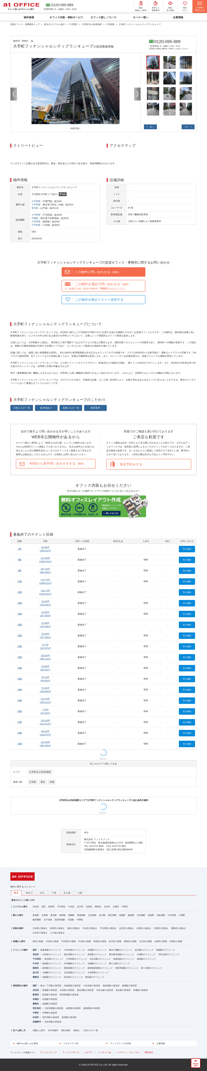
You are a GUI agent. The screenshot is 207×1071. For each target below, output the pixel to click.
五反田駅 (92, 915)
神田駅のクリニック (146, 959)
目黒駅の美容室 (49, 999)
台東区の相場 (160, 941)
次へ (187, 127)
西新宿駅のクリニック (74, 968)
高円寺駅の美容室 (50, 1017)
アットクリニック (48, 1052)
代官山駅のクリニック (168, 954)
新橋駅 (71, 915)
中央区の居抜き (89, 928)
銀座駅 (131, 915)
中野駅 (80, 919)
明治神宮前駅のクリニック (121, 954)
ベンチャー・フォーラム (127, 1052)
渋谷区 (36, 906)
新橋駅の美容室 (129, 985)
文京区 (107, 906)
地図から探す (39, 1030)
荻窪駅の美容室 (69, 1017)
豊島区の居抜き (178, 928)
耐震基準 (95, 408)
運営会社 (149, 1052)
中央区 (71, 906)
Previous (14, 94)
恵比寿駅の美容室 (85, 990)
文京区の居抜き (40, 933)
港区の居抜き (73, 928)
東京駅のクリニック (53, 959)
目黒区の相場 (175, 941)
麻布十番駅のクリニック (120, 950)
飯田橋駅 (37, 919)
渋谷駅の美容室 (67, 990)
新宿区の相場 (99, 941)
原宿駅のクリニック (96, 954)
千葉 (54, 892)
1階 (20, 549)
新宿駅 (36, 915)
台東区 (116, 906)
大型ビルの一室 (21, 408)
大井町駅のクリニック (98, 972)
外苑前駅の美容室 (72, 985)
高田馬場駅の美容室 (69, 994)
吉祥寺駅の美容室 (52, 1022)
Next (137, 94)
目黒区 (89, 906)
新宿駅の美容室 (49, 994)
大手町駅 (36, 201)
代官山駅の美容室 (104, 990)
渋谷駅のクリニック (51, 954)
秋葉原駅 (81, 915)
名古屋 (67, 892)
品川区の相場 (115, 941)
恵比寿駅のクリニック (74, 954)
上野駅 (182, 915)
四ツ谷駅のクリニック (151, 968)
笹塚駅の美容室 (140, 990)
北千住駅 (48, 919)
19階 (19, 722)
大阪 (80, 892)
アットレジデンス (70, 1052)
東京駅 (35, 208)
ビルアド (88, 1052)
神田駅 (62, 915)
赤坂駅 (151, 915)
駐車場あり (46, 408)
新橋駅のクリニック (165, 950)
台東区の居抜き (143, 928)
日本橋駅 (141, 915)
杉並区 (36, 1017)
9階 (20, 559)
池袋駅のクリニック (51, 977)
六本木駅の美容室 (91, 985)
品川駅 (102, 915)
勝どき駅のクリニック (119, 963)
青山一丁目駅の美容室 (50, 985)
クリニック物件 (20, 950)
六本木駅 (172, 915)
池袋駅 (122, 915)
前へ (152, 127)
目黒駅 (71, 919)
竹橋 (52, 782)
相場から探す (19, 941)
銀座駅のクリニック (51, 963)
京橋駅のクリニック (96, 963)
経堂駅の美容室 (73, 1008)
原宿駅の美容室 (49, 990)
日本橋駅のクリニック (74, 963)
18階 (19, 603)
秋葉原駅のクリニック (123, 959)
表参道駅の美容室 (111, 985)
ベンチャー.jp (104, 1052)
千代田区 (61, 906)
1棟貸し (77, 1030)
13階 (19, 592)
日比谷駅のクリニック (100, 959)
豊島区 (98, 906)
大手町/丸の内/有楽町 (40, 772)
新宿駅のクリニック (51, 968)
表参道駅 (161, 915)
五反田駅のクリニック (74, 972)
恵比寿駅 (112, 915)
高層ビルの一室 (71, 408)
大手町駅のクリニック (76, 959)
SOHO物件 (53, 1030)
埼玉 (42, 892)
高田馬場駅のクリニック (126, 968)
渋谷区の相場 (52, 941)
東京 (43, 782)
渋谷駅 (45, 915)
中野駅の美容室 (49, 1013)
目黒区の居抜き (161, 928)
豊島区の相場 (130, 941)
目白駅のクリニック (73, 977)
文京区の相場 (145, 941)
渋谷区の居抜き (40, 928)
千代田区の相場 (68, 941)
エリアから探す (20, 906)
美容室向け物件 (20, 985)
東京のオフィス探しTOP (23, 900)
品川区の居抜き (126, 928)
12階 (19, 581)
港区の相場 (38, 941)
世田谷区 (37, 1008)
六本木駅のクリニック (74, 950)
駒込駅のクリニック (94, 977)
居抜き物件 (18, 928)
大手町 (32, 782)
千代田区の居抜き (108, 928)
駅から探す (18, 915)
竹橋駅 (35, 218)
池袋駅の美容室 (49, 1003)
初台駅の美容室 (123, 990)
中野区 (125, 906)
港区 (44, 906)
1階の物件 (65, 1030)
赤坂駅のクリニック (96, 950)
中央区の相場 (84, 941)
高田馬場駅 (60, 919)
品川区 (80, 906)
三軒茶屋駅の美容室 (53, 1008)
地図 (63, 194)
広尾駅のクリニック (146, 954)
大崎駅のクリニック (51, 972)
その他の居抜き (57, 933)
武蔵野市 (37, 1022)
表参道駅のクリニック (50, 950)
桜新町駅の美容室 (91, 1008)
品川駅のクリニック (144, 950)
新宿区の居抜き (57, 928)
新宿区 (51, 906)
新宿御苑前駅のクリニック (100, 968)
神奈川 (29, 892)
